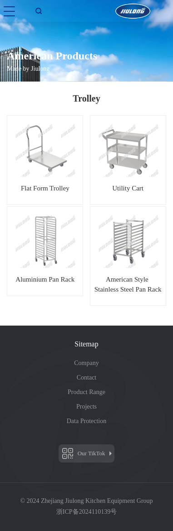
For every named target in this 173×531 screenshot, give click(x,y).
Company (86, 363)
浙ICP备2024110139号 (86, 511)
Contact (87, 377)
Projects (86, 406)
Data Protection (86, 421)
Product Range (86, 392)
